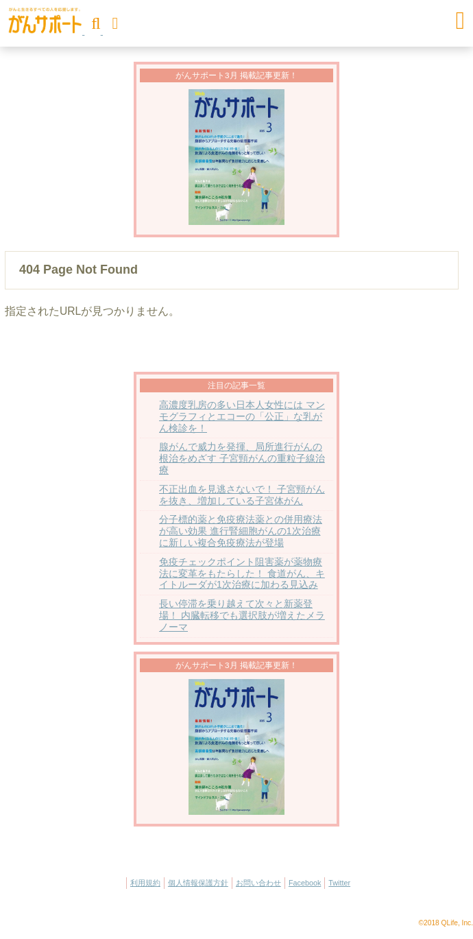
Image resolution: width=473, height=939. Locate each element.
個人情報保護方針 (198, 883)
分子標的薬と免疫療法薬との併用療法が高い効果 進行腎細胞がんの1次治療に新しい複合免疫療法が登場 (240, 531)
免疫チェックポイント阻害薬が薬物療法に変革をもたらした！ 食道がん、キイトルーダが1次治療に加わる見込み (242, 574)
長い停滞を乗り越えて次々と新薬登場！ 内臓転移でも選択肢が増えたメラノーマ (242, 615)
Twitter (339, 883)
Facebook (305, 883)
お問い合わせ (258, 883)
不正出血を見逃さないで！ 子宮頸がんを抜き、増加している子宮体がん (242, 495)
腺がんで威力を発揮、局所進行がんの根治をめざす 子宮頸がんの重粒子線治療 (242, 458)
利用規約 (145, 883)
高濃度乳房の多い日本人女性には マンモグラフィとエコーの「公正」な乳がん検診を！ (242, 416)
